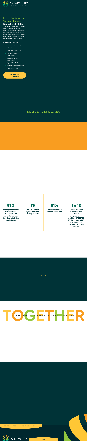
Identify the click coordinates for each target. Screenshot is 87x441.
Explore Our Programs (14, 75)
